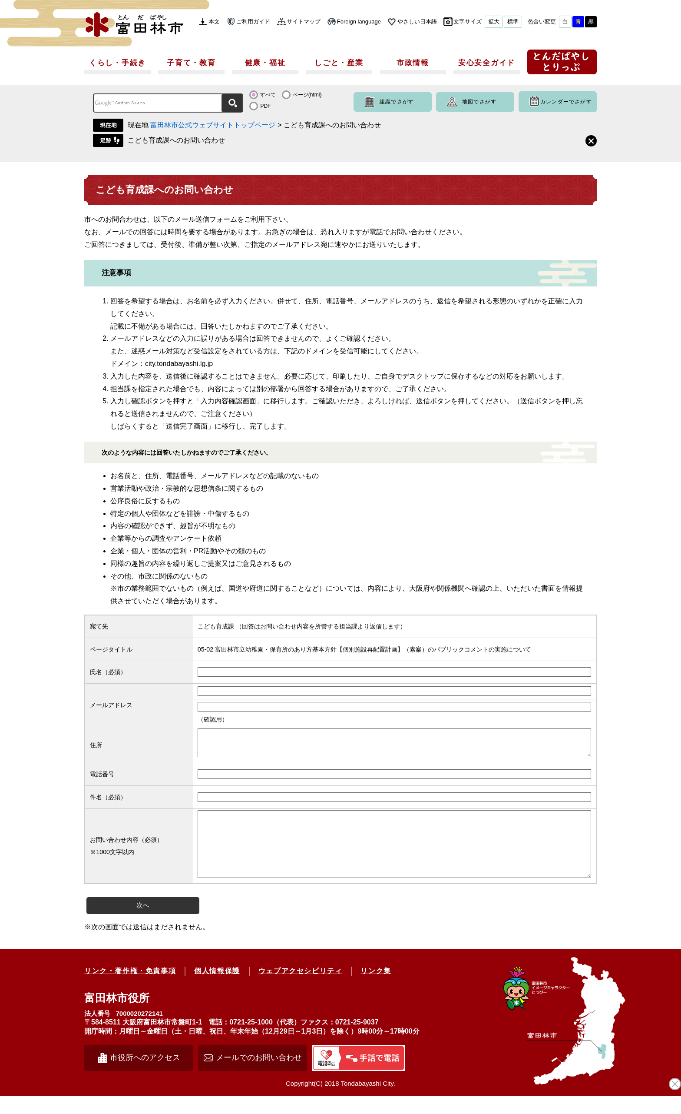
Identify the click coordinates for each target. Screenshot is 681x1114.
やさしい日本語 (417, 21)
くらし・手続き (117, 63)
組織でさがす (397, 102)
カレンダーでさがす (566, 102)
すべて (268, 95)
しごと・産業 (338, 63)
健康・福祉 (265, 63)
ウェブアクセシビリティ (300, 989)
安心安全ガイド (486, 63)
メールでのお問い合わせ (259, 1075)
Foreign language (359, 21)
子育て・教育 (191, 63)
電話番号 (102, 779)
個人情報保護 (217, 989)
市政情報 (413, 63)
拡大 (493, 21)
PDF (265, 106)
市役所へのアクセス (145, 1075)
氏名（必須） (108, 671)
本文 (214, 21)
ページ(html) (307, 95)
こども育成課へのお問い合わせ (176, 140)
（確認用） (213, 719)
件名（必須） (108, 802)
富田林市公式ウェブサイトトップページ (212, 125)
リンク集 (375, 989)
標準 (513, 21)
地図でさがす (479, 102)
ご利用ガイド (253, 21)
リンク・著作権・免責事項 (130, 989)
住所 (96, 747)
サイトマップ (304, 21)
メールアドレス (111, 705)
